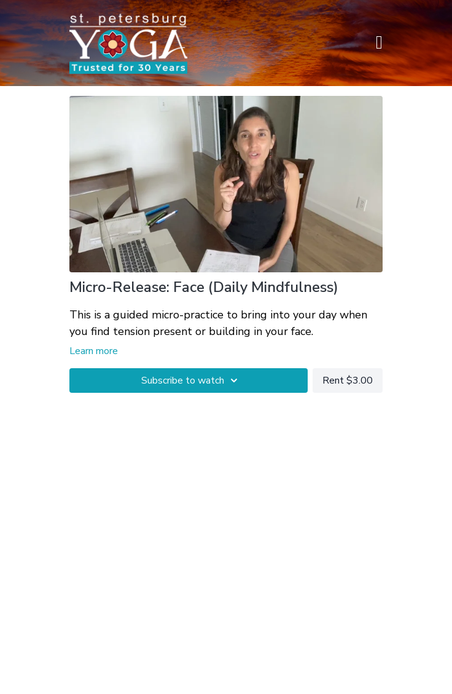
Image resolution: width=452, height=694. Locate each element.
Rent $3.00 (347, 380)
